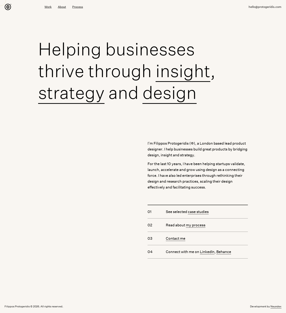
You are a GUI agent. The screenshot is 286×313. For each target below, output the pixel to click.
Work (48, 7)
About (62, 7)
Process (77, 7)
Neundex (275, 306)
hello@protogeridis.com (265, 7)
